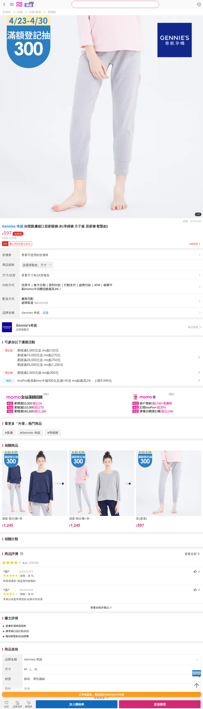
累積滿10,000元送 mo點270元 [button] (39, 388)
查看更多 (101, 678)
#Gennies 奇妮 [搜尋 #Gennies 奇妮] (30, 466)
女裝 (20, 12)
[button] (101, 243)
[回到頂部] (196, 685)
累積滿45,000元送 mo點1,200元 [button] (40, 398)
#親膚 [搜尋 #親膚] (9, 466)
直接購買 (160, 704)
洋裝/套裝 (35, 12)
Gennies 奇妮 (12, 226)
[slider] (101, 435)
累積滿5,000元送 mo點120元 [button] (38, 383)
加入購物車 (76, 704)
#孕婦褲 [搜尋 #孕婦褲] (52, 466)
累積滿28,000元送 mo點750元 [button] (39, 393)
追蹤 (46, 346)
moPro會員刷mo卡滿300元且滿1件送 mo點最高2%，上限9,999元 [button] (64, 413)
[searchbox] (115, 4)
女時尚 (6, 12)
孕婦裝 (52, 12)
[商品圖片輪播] (101, 116)
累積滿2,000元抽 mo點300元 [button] (38, 405)
